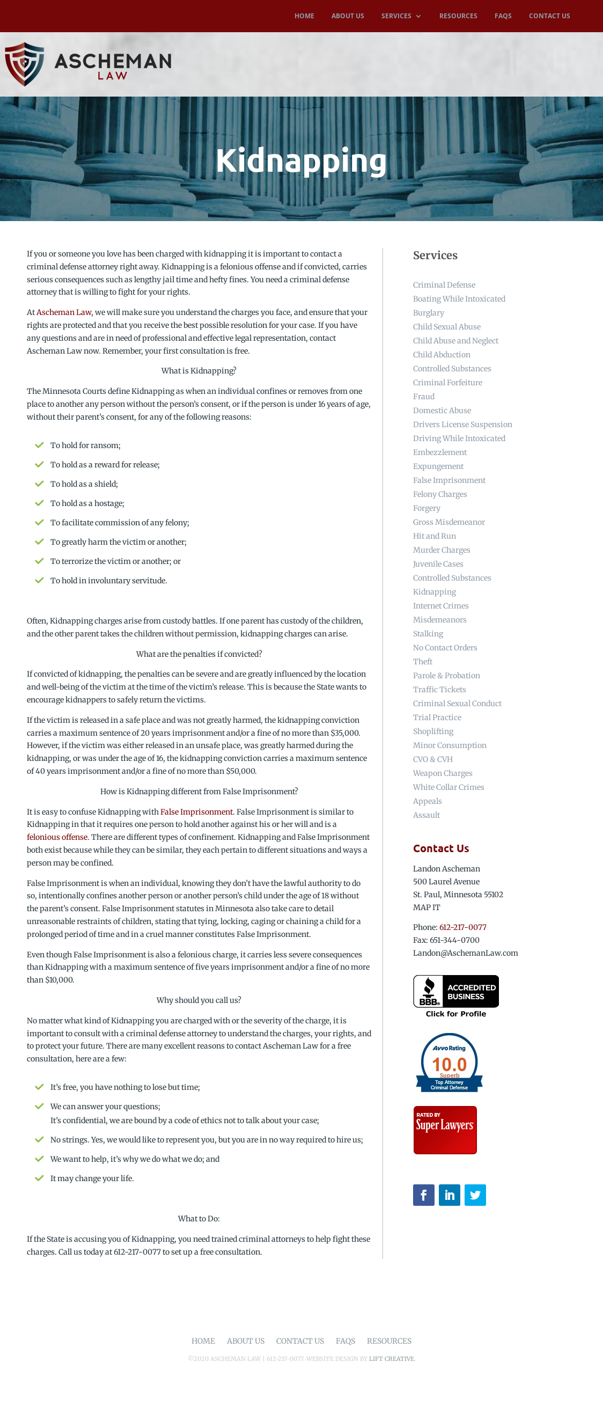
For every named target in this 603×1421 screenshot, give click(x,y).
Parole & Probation (446, 675)
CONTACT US (549, 16)
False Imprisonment (196, 812)
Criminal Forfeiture (447, 382)
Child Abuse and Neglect (455, 341)
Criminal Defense (444, 285)
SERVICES (396, 16)
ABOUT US (348, 16)
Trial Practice (437, 717)
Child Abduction (441, 355)
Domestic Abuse (442, 410)
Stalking (428, 634)
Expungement (438, 466)
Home (203, 1341)
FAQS (503, 16)
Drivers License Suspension (462, 424)
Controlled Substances (452, 368)
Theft (422, 661)
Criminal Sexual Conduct (457, 703)
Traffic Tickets (439, 689)
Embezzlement (440, 452)
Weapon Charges (443, 773)
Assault (426, 815)
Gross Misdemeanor (449, 522)
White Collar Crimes (448, 787)
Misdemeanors (440, 620)
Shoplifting (433, 731)
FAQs (345, 1341)
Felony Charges (440, 494)
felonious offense (57, 837)
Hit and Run (434, 536)
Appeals (427, 801)
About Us (245, 1341)
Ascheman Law (63, 312)
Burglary (428, 313)
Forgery (426, 508)
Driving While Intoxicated (459, 438)
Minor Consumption (450, 745)
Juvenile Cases (438, 564)
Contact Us (300, 1341)
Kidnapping (434, 592)
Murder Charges (441, 550)
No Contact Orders (445, 648)
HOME (304, 16)
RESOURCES (458, 16)
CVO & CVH (433, 759)
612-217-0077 (463, 927)
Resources (389, 1341)
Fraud (424, 396)
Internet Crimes (441, 606)
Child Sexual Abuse (447, 327)
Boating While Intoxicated (459, 299)
